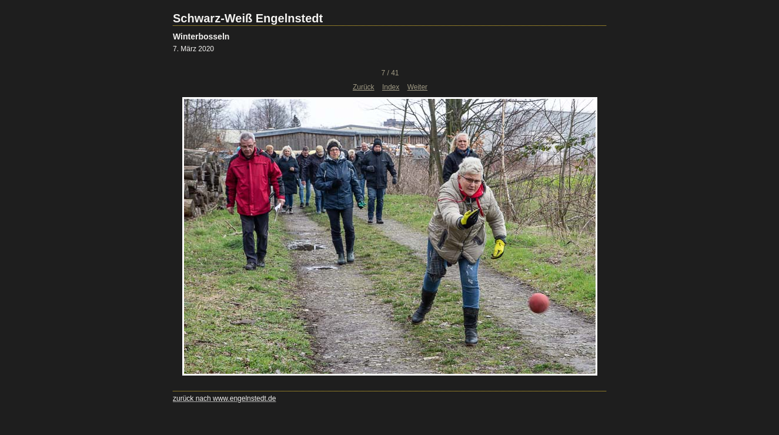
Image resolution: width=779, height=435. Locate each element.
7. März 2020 (193, 49)
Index (390, 87)
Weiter (417, 87)
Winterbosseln (201, 36)
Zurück (364, 87)
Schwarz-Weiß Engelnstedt (248, 18)
